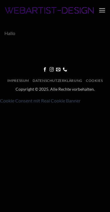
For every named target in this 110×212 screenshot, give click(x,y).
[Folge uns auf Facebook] (45, 69)
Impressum (18, 80)
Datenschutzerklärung (57, 80)
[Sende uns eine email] (58, 69)
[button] (102, 10)
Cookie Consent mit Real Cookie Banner (40, 100)
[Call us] (65, 69)
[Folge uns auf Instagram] (52, 69)
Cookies (94, 80)
